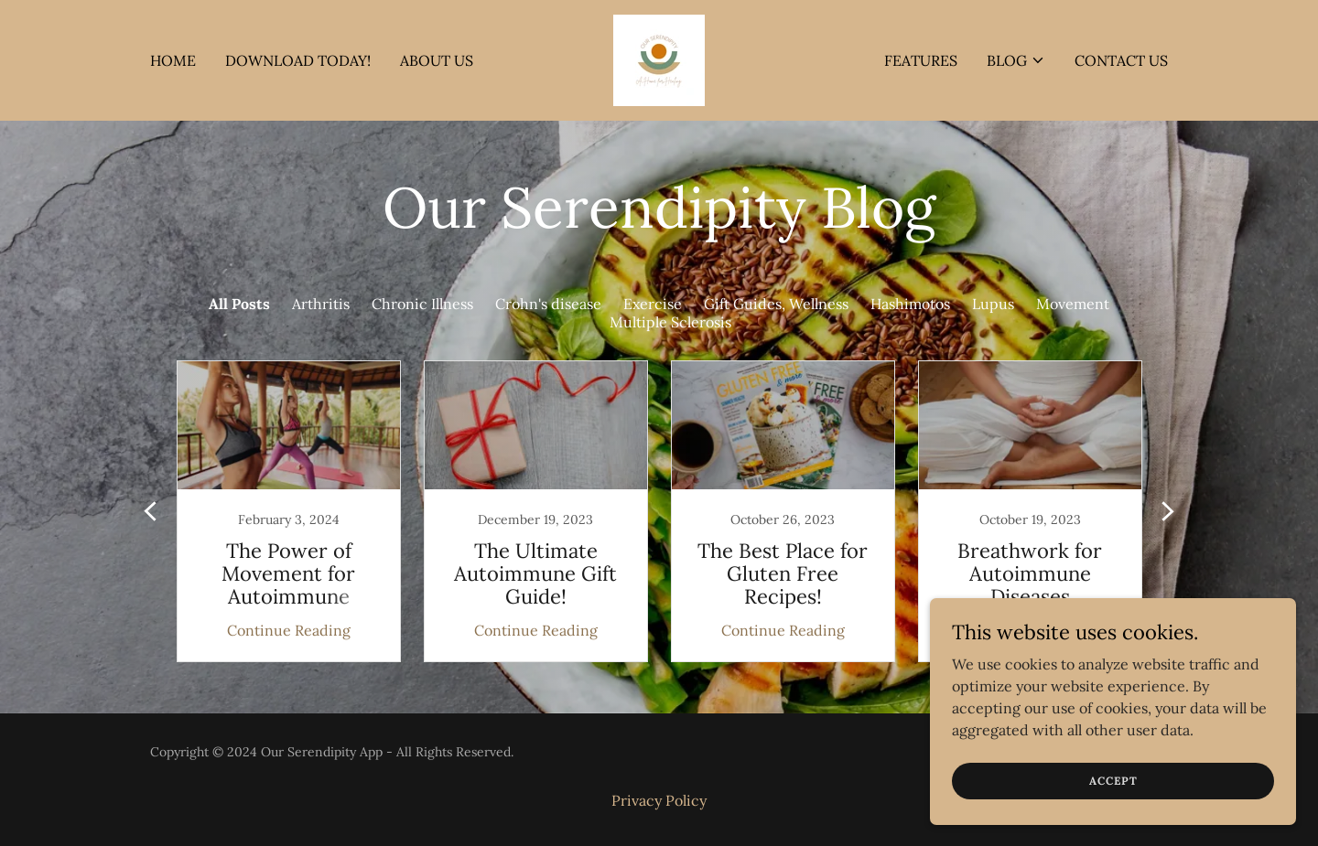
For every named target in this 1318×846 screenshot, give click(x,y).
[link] (659, 58)
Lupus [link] (993, 303)
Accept (1113, 780)
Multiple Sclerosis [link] (670, 322)
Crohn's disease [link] (548, 303)
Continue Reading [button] (289, 630)
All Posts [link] (239, 303)
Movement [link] (1072, 303)
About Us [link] (436, 60)
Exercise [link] (652, 303)
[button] (1016, 60)
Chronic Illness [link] (422, 303)
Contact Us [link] (1121, 60)
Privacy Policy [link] (659, 800)
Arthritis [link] (321, 303)
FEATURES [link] (920, 60)
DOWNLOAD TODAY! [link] (298, 60)
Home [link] (173, 60)
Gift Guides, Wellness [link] (776, 303)
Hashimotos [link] (910, 303)
